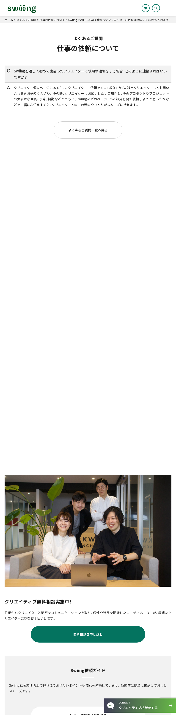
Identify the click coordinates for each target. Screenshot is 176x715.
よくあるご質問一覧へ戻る (87, 130)
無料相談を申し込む (88, 634)
